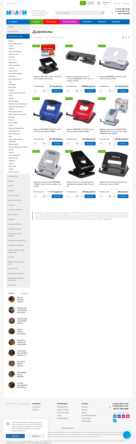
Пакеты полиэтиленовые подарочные (16, 251)
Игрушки (19, 26)
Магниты (11, 257)
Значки (10, 186)
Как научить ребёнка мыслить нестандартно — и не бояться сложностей (22, 364)
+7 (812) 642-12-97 (122, 11)
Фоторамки (12, 285)
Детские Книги (13, 268)
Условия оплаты (62, 406)
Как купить (87, 21)
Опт (82, 3)
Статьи (59, 415)
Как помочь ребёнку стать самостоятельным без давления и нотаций (22, 342)
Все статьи (24, 293)
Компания (36, 403)
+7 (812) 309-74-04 (122, 9)
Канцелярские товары (19, 36)
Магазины (116, 21)
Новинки (36, 21)
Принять (15, 436)
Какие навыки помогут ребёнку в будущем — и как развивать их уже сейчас (21, 374)
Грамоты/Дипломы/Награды (15, 234)
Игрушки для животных (16, 273)
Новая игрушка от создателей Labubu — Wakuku (22, 321)
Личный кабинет (62, 418)
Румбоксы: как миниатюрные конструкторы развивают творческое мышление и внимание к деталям (22, 310)
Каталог (14, 21)
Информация (62, 403)
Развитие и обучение (19, 209)
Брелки (84, 412)
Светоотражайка (13, 195)
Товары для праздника (19, 245)
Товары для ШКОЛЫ (19, 224)
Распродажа (51, 21)
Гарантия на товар (63, 412)
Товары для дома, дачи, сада (16, 263)
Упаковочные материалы (19, 240)
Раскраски (11, 205)
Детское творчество (19, 200)
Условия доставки (63, 409)
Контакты (102, 21)
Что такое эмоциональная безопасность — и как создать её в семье (22, 385)
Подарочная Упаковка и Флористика (19, 279)
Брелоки (11, 181)
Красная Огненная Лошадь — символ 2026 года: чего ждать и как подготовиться (22, 299)
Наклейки (19, 219)
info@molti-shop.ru (68, 428)
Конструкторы (13, 31)
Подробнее (107, 219)
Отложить (49, 91)
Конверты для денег (15, 229)
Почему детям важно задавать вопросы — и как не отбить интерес (22, 353)
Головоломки (12, 176)
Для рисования (19, 214)
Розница (90, 3)
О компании (36, 406)
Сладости (11, 190)
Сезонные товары (69, 21)
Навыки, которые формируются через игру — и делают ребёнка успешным (22, 332)
